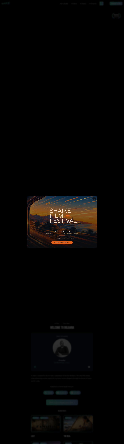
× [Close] (94, 198)
